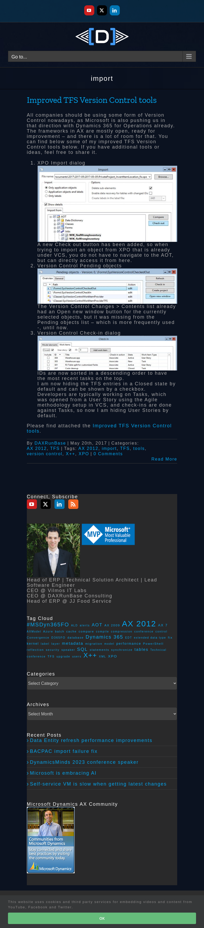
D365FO (58, 637)
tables (141, 649)
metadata (72, 643)
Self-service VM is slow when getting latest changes (98, 784)
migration (94, 643)
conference (144, 631)
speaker (68, 649)
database (75, 637)
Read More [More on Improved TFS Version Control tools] (164, 459)
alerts (85, 625)
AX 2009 (112, 625)
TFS (55, 448)
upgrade (63, 656)
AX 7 (163, 625)
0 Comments (108, 454)
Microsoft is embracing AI (63, 773)
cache (71, 631)
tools (139, 448)
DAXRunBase (50, 443)
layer (55, 643)
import (109, 448)
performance (128, 644)
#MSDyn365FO (48, 624)
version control (44, 454)
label (45, 643)
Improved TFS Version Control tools (92, 100)
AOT (97, 624)
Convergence (38, 637)
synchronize (122, 649)
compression (122, 631)
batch (59, 631)
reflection (35, 649)
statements (99, 649)
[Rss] (73, 504)
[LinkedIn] (59, 504)
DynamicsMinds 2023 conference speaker (84, 762)
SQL (82, 649)
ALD (74, 625)
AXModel (34, 631)
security (53, 649)
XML (102, 656)
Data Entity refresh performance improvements (91, 740)
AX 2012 (37, 448)
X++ (70, 454)
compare (86, 631)
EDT (128, 637)
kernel (33, 644)
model (109, 643)
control (161, 631)
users (77, 656)
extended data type (150, 637)
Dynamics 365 (104, 637)
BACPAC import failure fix (64, 751)
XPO (84, 454)
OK (102, 918)
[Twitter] (46, 504)
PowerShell (153, 643)
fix (170, 637)
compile (102, 631)
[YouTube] (32, 504)
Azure (48, 631)
